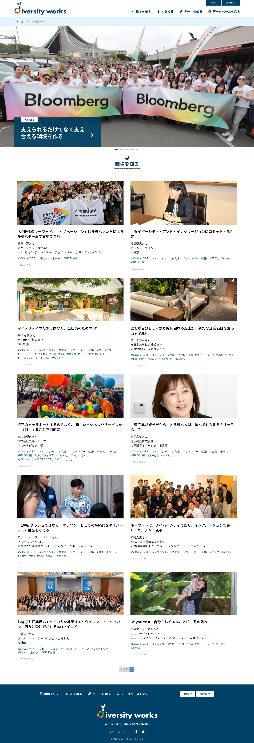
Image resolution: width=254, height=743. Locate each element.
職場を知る (141, 11)
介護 (220, 355)
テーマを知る (191, 11)
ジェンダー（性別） (197, 258)
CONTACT (231, 2)
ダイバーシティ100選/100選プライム (40, 459)
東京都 (56, 258)
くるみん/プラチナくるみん (34, 358)
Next (251, 86)
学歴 (32, 556)
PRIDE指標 (70, 258)
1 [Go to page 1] (126, 669)
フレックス (105, 350)
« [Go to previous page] (121, 669)
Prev (3, 86)
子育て (216, 258)
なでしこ (59, 358)
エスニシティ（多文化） (168, 258)
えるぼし (102, 354)
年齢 (134, 358)
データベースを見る (224, 11)
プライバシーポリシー (120, 732)
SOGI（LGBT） (28, 258)
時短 (54, 354)
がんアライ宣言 (45, 455)
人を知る (165, 11)
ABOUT (214, 2)
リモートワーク (28, 354)
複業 (62, 354)
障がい (45, 258)
